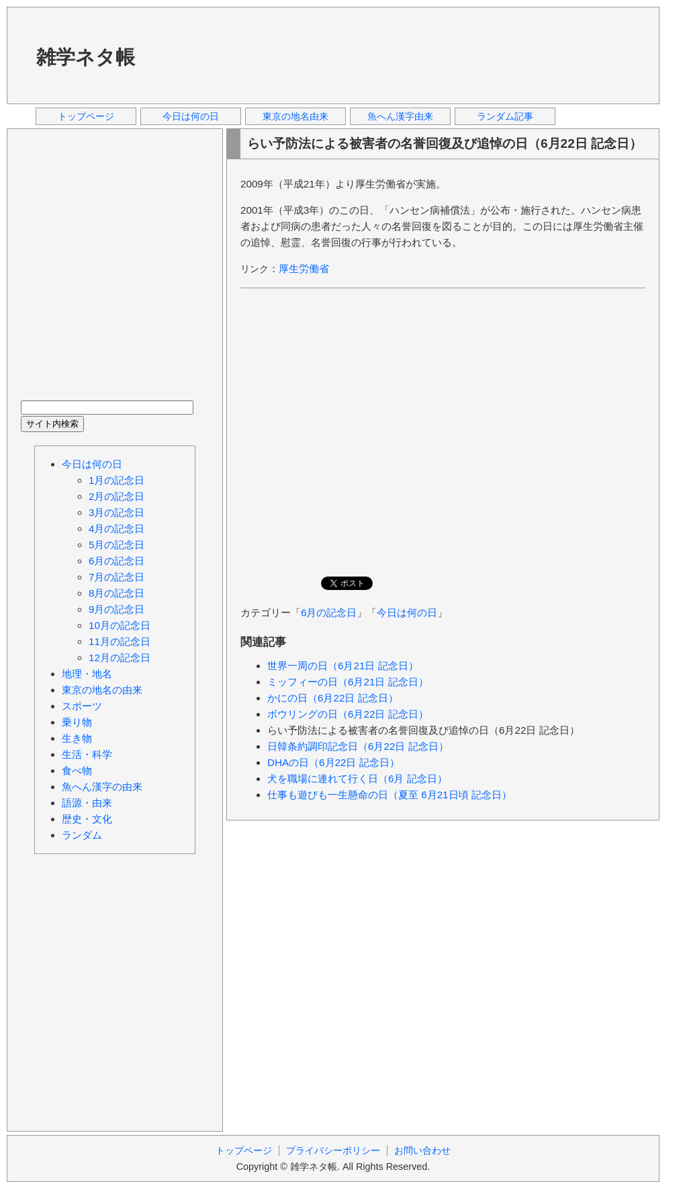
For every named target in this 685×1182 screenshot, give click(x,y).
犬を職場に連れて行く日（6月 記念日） (357, 778)
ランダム (82, 835)
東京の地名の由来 (102, 689)
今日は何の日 (191, 116)
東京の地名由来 (295, 116)
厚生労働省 (304, 268)
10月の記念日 (119, 625)
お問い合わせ (422, 1150)
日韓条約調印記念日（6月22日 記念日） (358, 746)
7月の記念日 (116, 577)
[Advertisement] (205, 55)
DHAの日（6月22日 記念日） (333, 762)
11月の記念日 (119, 641)
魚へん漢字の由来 (102, 786)
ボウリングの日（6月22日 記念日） (347, 714)
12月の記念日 (119, 657)
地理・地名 (87, 673)
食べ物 (77, 770)
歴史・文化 (87, 819)
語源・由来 (87, 802)
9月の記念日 (116, 609)
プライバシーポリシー (333, 1150)
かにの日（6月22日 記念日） (332, 698)
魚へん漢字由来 (400, 116)
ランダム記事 (505, 116)
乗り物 (77, 722)
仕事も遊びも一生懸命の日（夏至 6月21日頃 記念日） (389, 794)
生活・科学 (87, 754)
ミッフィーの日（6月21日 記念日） (347, 681)
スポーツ (82, 706)
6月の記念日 (329, 612)
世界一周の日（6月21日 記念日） (342, 665)
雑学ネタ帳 (85, 57)
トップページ (86, 116)
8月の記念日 (116, 593)
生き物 (77, 738)
